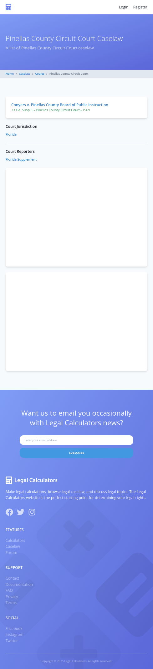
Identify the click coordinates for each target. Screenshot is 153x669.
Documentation (19, 584)
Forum (11, 552)
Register (140, 7)
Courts (39, 74)
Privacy (12, 596)
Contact (12, 578)
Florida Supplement (21, 159)
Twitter (12, 640)
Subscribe (76, 453)
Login (123, 7)
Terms (11, 602)
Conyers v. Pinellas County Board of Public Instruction (59, 104)
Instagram (14, 634)
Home (10, 74)
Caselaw (24, 74)
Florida (11, 134)
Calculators (15, 540)
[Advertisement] (76, 217)
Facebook (14, 628)
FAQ (9, 590)
